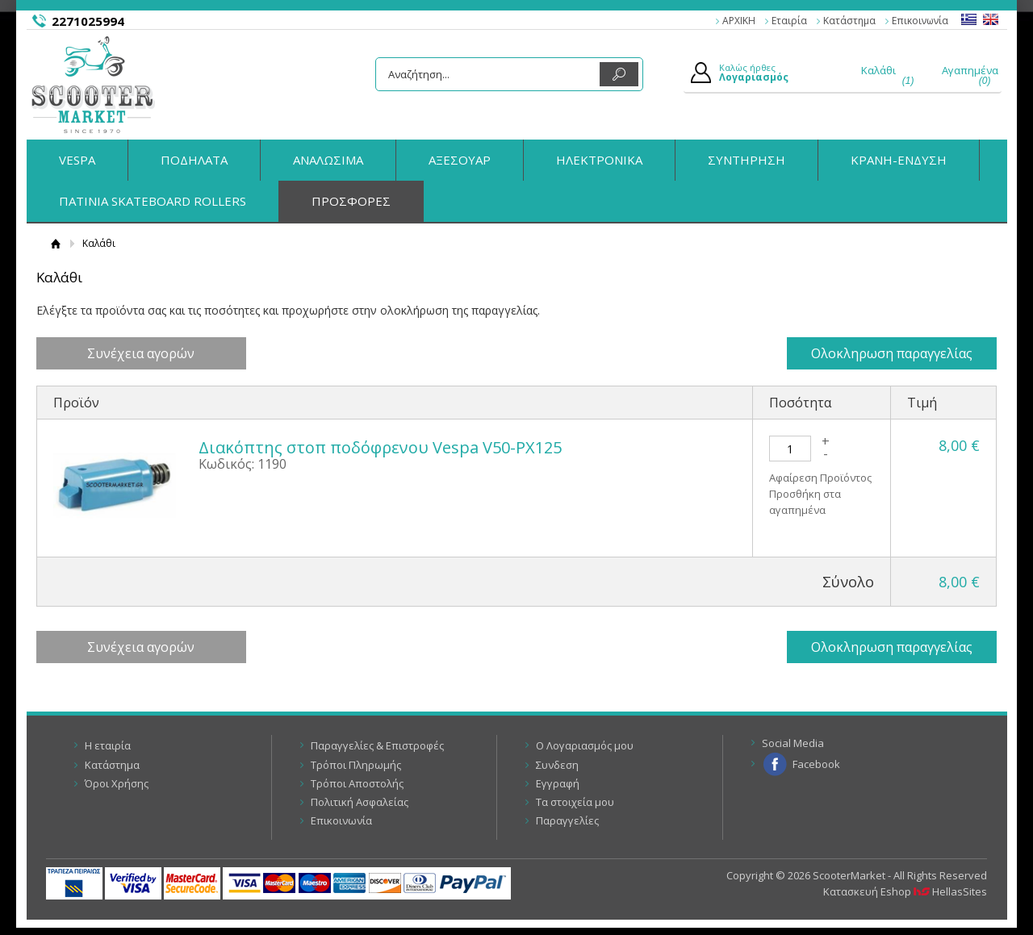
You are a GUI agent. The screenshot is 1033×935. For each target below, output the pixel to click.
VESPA (77, 160)
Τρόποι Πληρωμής (356, 765)
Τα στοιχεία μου (575, 802)
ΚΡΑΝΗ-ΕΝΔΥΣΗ (899, 160)
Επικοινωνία (920, 20)
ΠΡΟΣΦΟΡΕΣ (351, 201)
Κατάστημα (849, 20)
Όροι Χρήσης (116, 783)
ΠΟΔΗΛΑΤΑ (194, 160)
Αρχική (56, 243)
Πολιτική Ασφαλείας (359, 802)
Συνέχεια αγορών (140, 353)
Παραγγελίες (567, 820)
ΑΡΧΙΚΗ (738, 20)
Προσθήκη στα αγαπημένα (805, 501)
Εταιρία (789, 20)
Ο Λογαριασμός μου (585, 745)
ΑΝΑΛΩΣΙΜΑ (328, 160)
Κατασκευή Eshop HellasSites (905, 891)
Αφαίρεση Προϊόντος (820, 477)
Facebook (816, 764)
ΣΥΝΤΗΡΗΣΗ (746, 160)
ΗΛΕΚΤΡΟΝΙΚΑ (599, 160)
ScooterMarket (93, 84)
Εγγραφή (557, 783)
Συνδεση (557, 765)
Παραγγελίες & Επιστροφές (377, 745)
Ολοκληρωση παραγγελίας (891, 353)
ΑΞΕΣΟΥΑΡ (460, 160)
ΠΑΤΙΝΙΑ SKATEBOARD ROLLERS (152, 201)
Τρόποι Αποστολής (357, 783)
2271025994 (88, 21)
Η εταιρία (108, 745)
